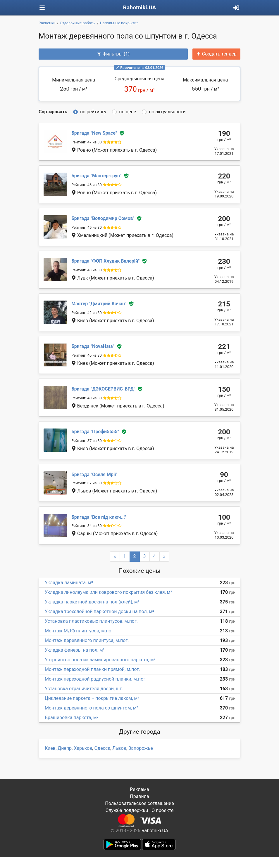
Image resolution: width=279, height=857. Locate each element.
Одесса (102, 748)
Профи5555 (95, 431)
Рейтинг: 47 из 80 (86, 142)
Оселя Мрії (94, 474)
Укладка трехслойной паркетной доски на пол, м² (99, 611)
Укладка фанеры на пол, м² (74, 650)
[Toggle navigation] (42, 8)
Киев (50, 748)
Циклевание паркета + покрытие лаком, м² (92, 698)
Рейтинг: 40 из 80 (86, 355)
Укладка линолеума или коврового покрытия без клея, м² (108, 592)
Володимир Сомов (103, 218)
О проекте (162, 810)
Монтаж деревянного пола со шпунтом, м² (91, 708)
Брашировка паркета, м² (72, 717)
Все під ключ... (98, 517)
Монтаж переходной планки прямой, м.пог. (92, 669)
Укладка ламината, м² (69, 582)
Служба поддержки (127, 810)
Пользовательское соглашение (139, 803)
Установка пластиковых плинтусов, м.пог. (91, 621)
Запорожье (140, 748)
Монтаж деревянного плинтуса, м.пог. (87, 640)
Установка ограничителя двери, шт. (84, 688)
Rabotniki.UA (139, 7)
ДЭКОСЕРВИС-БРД (103, 389)
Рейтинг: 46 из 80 (86, 185)
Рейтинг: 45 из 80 (86, 227)
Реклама (139, 789)
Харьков (83, 748)
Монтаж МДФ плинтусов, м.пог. (80, 631)
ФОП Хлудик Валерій (105, 261)
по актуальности (167, 112)
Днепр (65, 748)
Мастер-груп (96, 175)
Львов (119, 748)
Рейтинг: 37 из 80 (86, 440)
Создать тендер (216, 54)
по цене (127, 112)
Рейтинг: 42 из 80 (86, 312)
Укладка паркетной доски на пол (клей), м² (92, 602)
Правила (139, 796)
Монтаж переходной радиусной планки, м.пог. (96, 679)
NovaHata (92, 346)
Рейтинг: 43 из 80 (86, 270)
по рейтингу (93, 112)
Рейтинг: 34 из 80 (86, 525)
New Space (94, 133)
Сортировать (53, 112)
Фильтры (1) (113, 54)
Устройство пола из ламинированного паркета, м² (100, 659)
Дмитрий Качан (98, 303)
